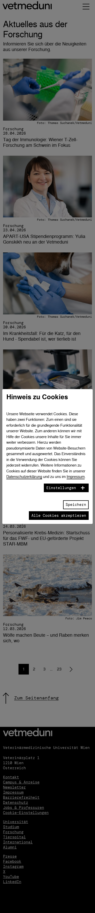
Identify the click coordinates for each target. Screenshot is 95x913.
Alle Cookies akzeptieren (58, 515)
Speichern (76, 504)
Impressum (76, 476)
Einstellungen (61, 487)
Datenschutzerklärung (24, 476)
